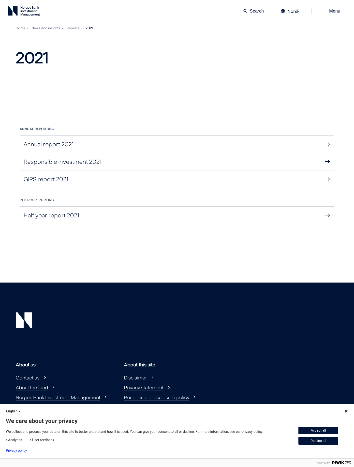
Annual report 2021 (49, 144)
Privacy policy (16, 450)
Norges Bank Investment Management (58, 397)
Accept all (318, 430)
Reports (72, 28)
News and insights (45, 28)
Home (20, 28)
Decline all (318, 441)
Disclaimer (135, 377)
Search (253, 11)
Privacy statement (143, 387)
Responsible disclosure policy (156, 397)
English (13, 411)
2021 (89, 28)
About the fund (32, 387)
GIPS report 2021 (46, 178)
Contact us (28, 377)
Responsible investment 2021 (63, 161)
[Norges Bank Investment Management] (24, 12)
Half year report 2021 (51, 215)
